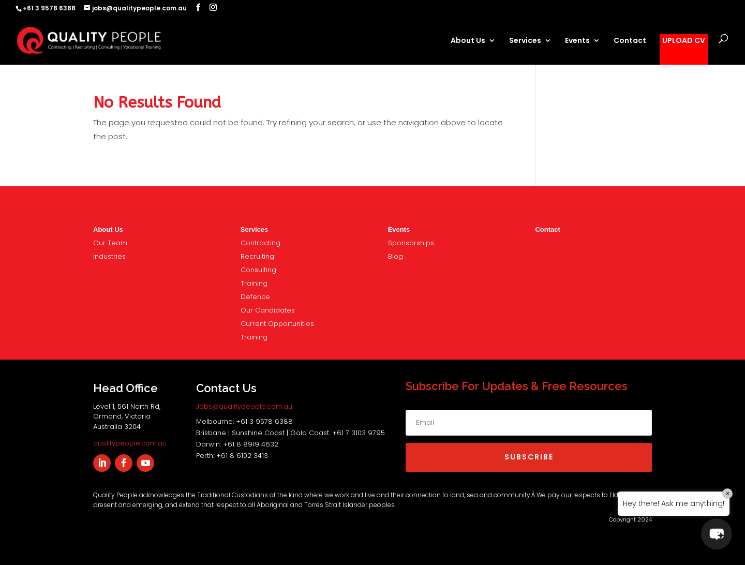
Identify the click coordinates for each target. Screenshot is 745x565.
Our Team (110, 243)
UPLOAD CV (683, 41)
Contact (630, 41)
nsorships (411, 243)
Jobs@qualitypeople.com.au (244, 406)
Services (525, 41)
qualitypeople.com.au (130, 443)
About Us (468, 41)
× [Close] (727, 493)
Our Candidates (268, 310)
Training (254, 283)
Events (577, 41)
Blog (395, 256)
